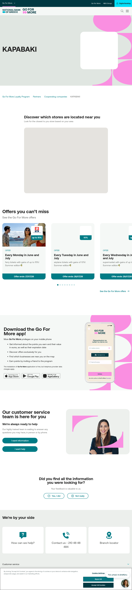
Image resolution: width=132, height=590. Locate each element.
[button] (57, 285)
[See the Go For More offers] (115, 291)
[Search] (122, 11)
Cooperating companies (55, 96)
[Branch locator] (109, 540)
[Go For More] (29, 11)
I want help (20, 449)
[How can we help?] (23, 540)
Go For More (9, 3)
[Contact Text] (66, 540)
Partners (37, 96)
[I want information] (20, 440)
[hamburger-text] (127, 11)
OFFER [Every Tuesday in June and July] (56, 250)
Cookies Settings (98, 573)
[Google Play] (32, 374)
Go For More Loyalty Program (16, 96)
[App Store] (13, 374)
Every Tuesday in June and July (71, 256)
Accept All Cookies (98, 585)
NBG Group (107, 3)
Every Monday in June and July (22, 256)
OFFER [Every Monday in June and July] (8, 250)
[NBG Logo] (11, 11)
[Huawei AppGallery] (52, 374)
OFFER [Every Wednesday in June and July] (105, 250)
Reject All (98, 579)
